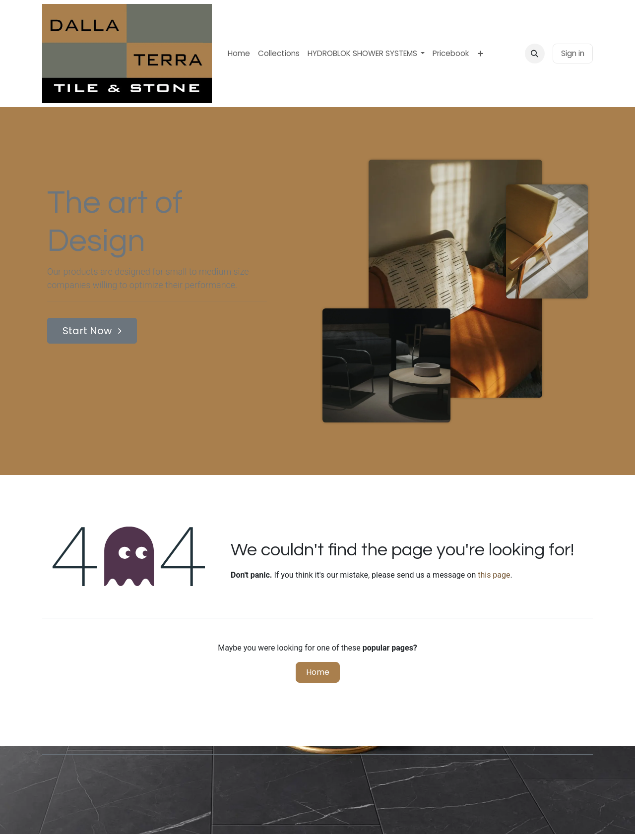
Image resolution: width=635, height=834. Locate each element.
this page (494, 575)
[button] (535, 53)
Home (317, 672)
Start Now (92, 331)
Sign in (572, 53)
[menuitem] (239, 53)
